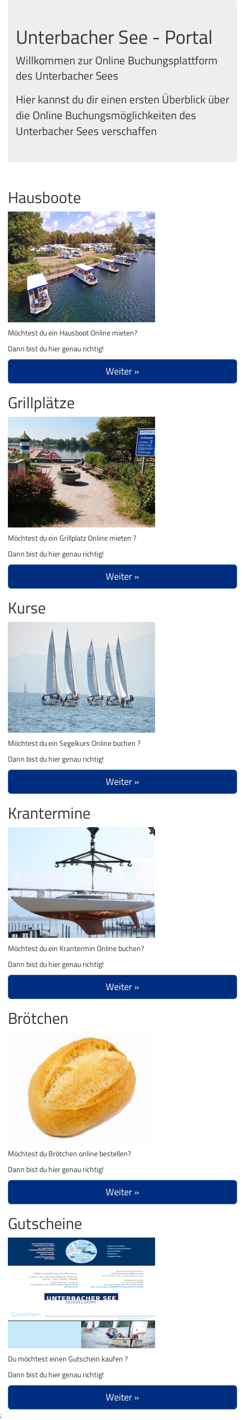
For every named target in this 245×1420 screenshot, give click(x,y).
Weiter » (122, 371)
